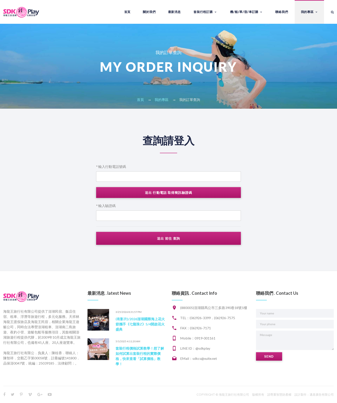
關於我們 (149, 12)
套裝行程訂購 (203, 12)
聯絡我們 (281, 12)
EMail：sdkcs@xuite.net (198, 358)
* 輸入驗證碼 (106, 206)
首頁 (127, 12)
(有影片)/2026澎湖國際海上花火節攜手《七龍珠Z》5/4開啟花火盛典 (140, 324)
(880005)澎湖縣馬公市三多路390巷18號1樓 (213, 308)
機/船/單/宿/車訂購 (244, 12)
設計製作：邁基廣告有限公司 (314, 394)
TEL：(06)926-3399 (195, 318)
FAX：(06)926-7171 (195, 328)
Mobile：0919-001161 (197, 338)
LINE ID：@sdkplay (195, 348)
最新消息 (174, 12)
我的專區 (307, 12)
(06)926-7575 (224, 318)
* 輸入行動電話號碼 (111, 166)
